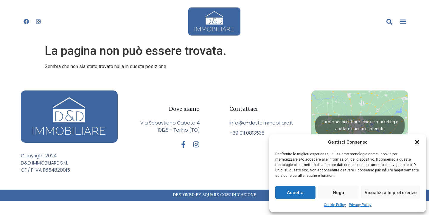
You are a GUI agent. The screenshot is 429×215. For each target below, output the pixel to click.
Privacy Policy (360, 205)
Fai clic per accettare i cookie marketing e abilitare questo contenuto (359, 125)
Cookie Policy (335, 205)
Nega (338, 192)
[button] (417, 142)
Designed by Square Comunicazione (215, 194)
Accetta (295, 192)
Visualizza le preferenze (391, 192)
